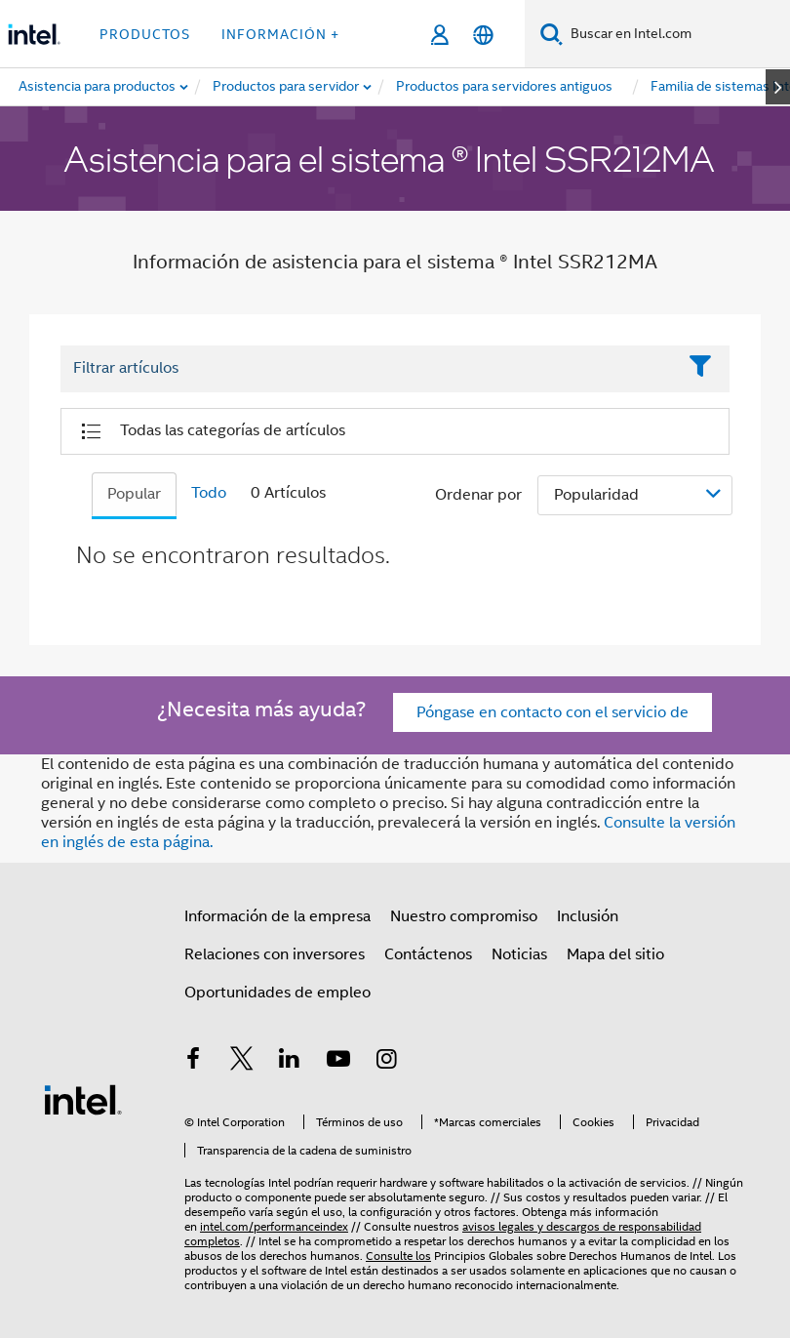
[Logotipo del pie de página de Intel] (83, 1099)
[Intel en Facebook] (193, 1061)
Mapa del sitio (615, 954)
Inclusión (587, 916)
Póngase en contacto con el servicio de (552, 712)
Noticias (519, 954)
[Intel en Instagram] (386, 1061)
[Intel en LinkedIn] (289, 1061)
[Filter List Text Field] (368, 368)
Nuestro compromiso (463, 916)
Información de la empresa (277, 916)
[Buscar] (551, 33)
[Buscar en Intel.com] (676, 34)
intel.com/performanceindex (274, 1226)
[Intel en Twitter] (241, 1061)
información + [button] (280, 34)
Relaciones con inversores (274, 954)
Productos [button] (144, 34)
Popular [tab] (134, 494)
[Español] (483, 34)
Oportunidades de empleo (277, 992)
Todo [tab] (208, 493)
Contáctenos (428, 954)
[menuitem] (287, 86)
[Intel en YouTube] (338, 1061)
